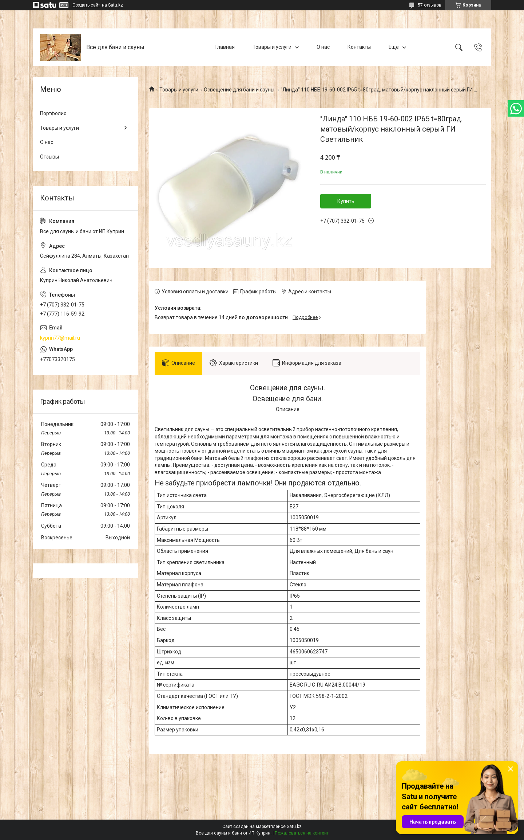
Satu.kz (294, 826)
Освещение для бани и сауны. (239, 90)
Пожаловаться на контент (302, 833)
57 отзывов (429, 5)
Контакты (359, 47)
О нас (323, 47)
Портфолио (53, 113)
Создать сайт (86, 5)
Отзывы (49, 157)
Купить (345, 201)
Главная (225, 47)
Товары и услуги (272, 47)
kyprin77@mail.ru (60, 338)
